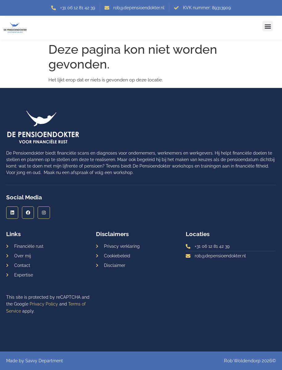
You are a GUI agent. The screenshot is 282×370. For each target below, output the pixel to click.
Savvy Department (44, 360)
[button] (268, 26)
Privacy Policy (44, 303)
